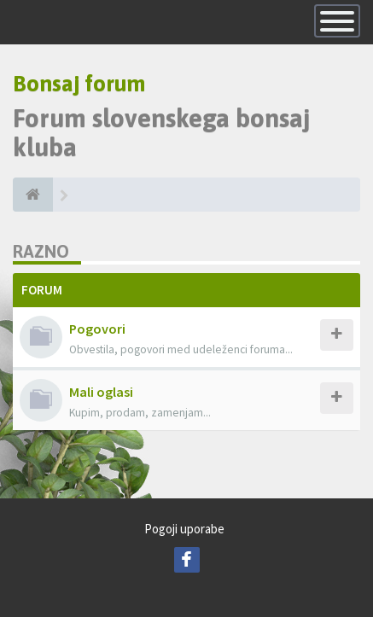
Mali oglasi (101, 391)
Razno (41, 251)
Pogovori (97, 328)
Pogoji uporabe (184, 529)
